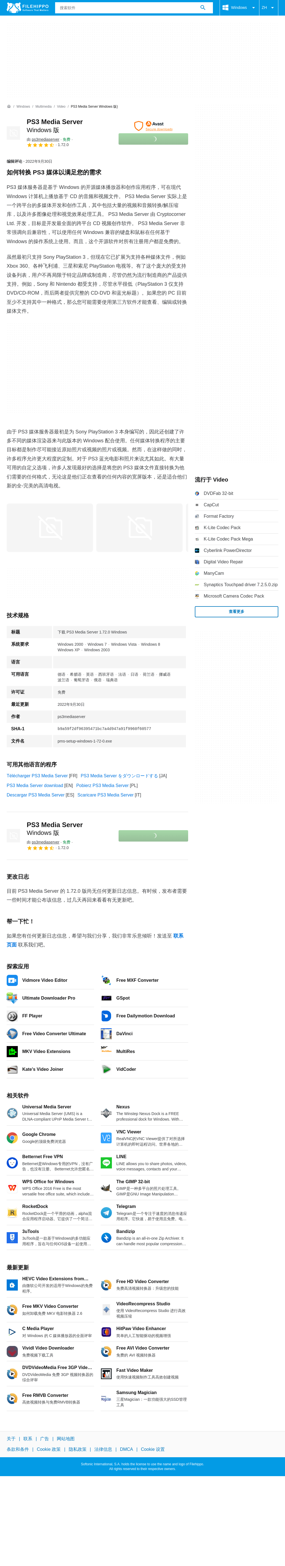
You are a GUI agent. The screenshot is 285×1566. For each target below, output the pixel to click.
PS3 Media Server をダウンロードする (119, 775)
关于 (11, 1438)
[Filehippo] (27, 8)
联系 (27, 1438)
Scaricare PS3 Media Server (105, 795)
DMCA (126, 1449)
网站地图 (66, 1438)
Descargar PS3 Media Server (36, 795)
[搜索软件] (202, 7)
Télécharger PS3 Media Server (37, 775)
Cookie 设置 (153, 1449)
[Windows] (23, 106)
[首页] (9, 106)
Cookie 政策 (49, 1449)
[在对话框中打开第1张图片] (139, 528)
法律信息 (103, 1449)
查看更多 (236, 611)
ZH (269, 7)
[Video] (61, 106)
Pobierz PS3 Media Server (102, 785)
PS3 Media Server (55, 829)
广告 (44, 1438)
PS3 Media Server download (35, 785)
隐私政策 (78, 1449)
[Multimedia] (43, 106)
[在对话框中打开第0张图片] (50, 528)
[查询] (134, 7)
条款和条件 (18, 1449)
